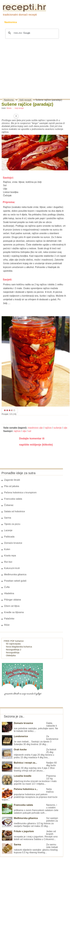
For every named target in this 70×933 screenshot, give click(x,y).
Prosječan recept (5, 410)
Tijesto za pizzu (12, 524)
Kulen (7, 549)
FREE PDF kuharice (14, 641)
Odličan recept (11, 410)
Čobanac (9, 505)
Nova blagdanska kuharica (19, 646)
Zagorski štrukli (12, 480)
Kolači (41, 22)
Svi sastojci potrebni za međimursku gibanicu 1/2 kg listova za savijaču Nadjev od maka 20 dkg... (30, 822)
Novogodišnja (12, 652)
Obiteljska (11, 655)
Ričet (6, 625)
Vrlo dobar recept (9, 410)
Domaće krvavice (13, 543)
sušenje (57, 427)
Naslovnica (10, 22)
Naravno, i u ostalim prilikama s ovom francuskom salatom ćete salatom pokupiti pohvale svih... (30, 809)
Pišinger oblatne (12, 599)
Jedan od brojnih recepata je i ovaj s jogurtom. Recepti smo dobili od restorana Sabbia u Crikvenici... (30, 835)
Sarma (7, 517)
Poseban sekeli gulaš (15, 581)
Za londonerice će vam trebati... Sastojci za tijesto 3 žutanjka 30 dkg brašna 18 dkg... (30, 740)
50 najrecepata (13, 643)
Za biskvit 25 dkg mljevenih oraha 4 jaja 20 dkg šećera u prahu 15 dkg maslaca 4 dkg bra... (29, 753)
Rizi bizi (8, 562)
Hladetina (9, 593)
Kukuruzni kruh (12, 568)
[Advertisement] (29, 64)
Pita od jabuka (11, 486)
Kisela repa (10, 555)
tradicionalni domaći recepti (20, 14)
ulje (65, 427)
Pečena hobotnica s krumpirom (20, 492)
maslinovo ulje (35, 427)
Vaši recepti (25, 100)
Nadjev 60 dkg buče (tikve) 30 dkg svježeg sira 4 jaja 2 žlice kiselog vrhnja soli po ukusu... (29, 766)
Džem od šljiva (11, 606)
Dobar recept (7, 410)
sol (29, 431)
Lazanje (8, 530)
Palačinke (9, 618)
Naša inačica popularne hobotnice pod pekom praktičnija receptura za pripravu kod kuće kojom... (29, 794)
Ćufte (7, 587)
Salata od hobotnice (14, 511)
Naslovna (9, 100)
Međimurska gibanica (15, 574)
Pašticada (9, 536)
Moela (9, 108)
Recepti (27, 22)
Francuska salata (13, 499)
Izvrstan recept (14, 410)
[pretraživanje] (32, 33)
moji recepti (19, 108)
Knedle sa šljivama (14, 612)
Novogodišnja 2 (13, 649)
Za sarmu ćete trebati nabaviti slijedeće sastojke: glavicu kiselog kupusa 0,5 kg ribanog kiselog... (30, 848)
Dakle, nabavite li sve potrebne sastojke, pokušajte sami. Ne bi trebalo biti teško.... (30, 727)
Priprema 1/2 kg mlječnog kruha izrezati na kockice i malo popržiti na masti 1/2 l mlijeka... (29, 780)
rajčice (48, 427)
